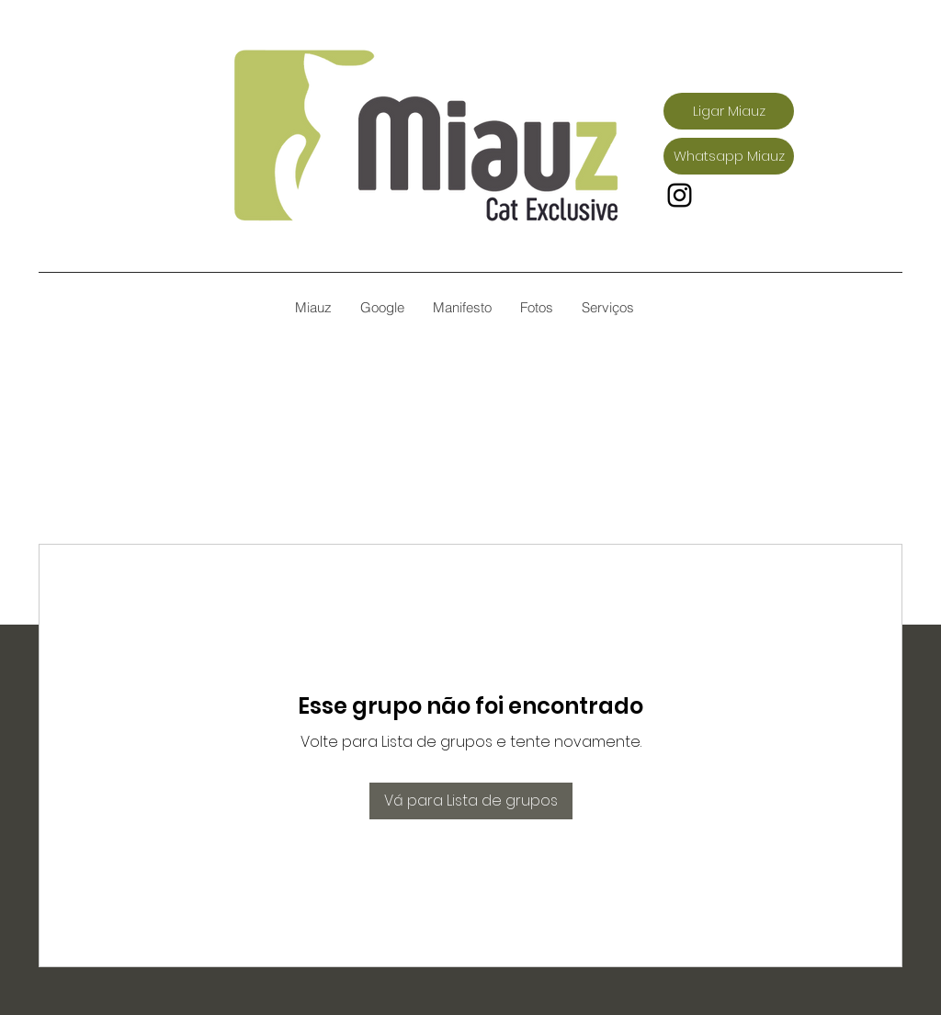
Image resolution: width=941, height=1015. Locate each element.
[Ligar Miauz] (728, 111)
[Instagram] (679, 195)
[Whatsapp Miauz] (728, 156)
